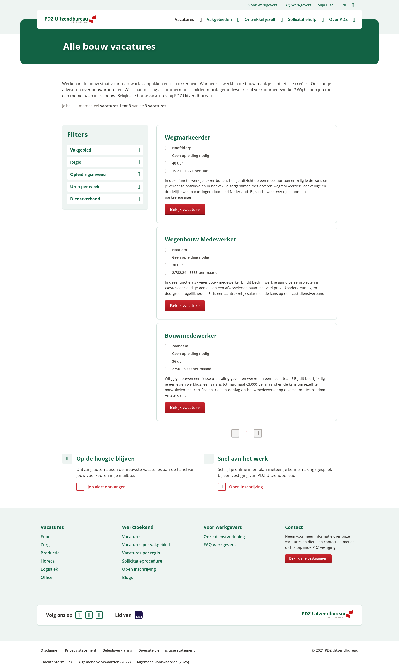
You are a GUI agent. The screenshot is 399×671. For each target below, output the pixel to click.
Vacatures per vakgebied (146, 544)
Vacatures (131, 536)
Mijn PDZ (325, 5)
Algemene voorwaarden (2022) (104, 662)
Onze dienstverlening (224, 536)
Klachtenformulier (56, 662)
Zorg (45, 544)
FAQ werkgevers (220, 544)
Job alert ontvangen (107, 487)
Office (46, 577)
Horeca (48, 561)
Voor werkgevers (262, 5)
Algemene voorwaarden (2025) (163, 662)
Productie (50, 553)
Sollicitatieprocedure (142, 561)
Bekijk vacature (185, 209)
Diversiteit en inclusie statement (166, 650)
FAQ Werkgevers (297, 5)
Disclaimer (50, 650)
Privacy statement (80, 650)
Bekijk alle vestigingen (308, 558)
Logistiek (49, 569)
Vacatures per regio (141, 553)
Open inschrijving (246, 487)
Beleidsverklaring (117, 650)
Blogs (127, 577)
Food (46, 536)
